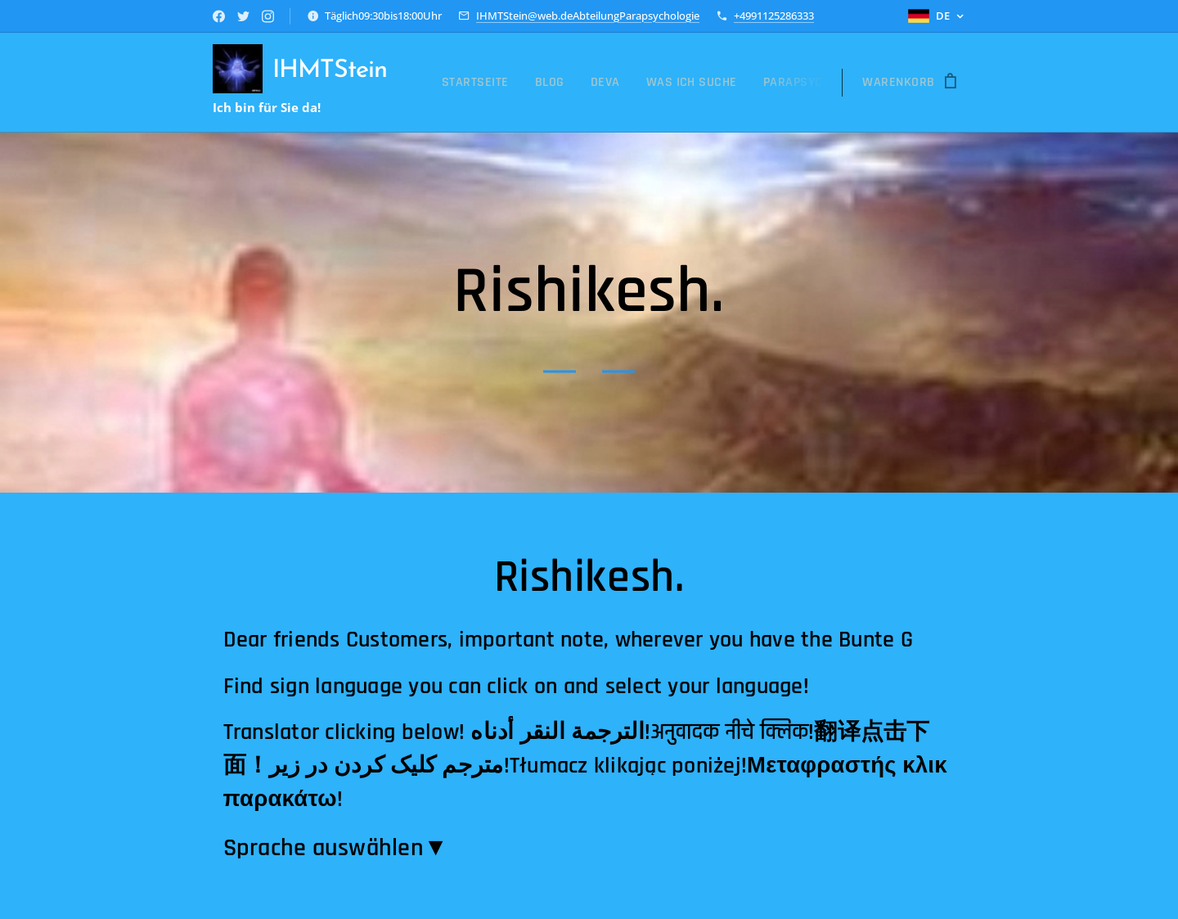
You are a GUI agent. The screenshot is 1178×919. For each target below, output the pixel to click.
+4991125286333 (774, 15)
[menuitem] (480, 82)
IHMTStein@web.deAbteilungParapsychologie (587, 15)
